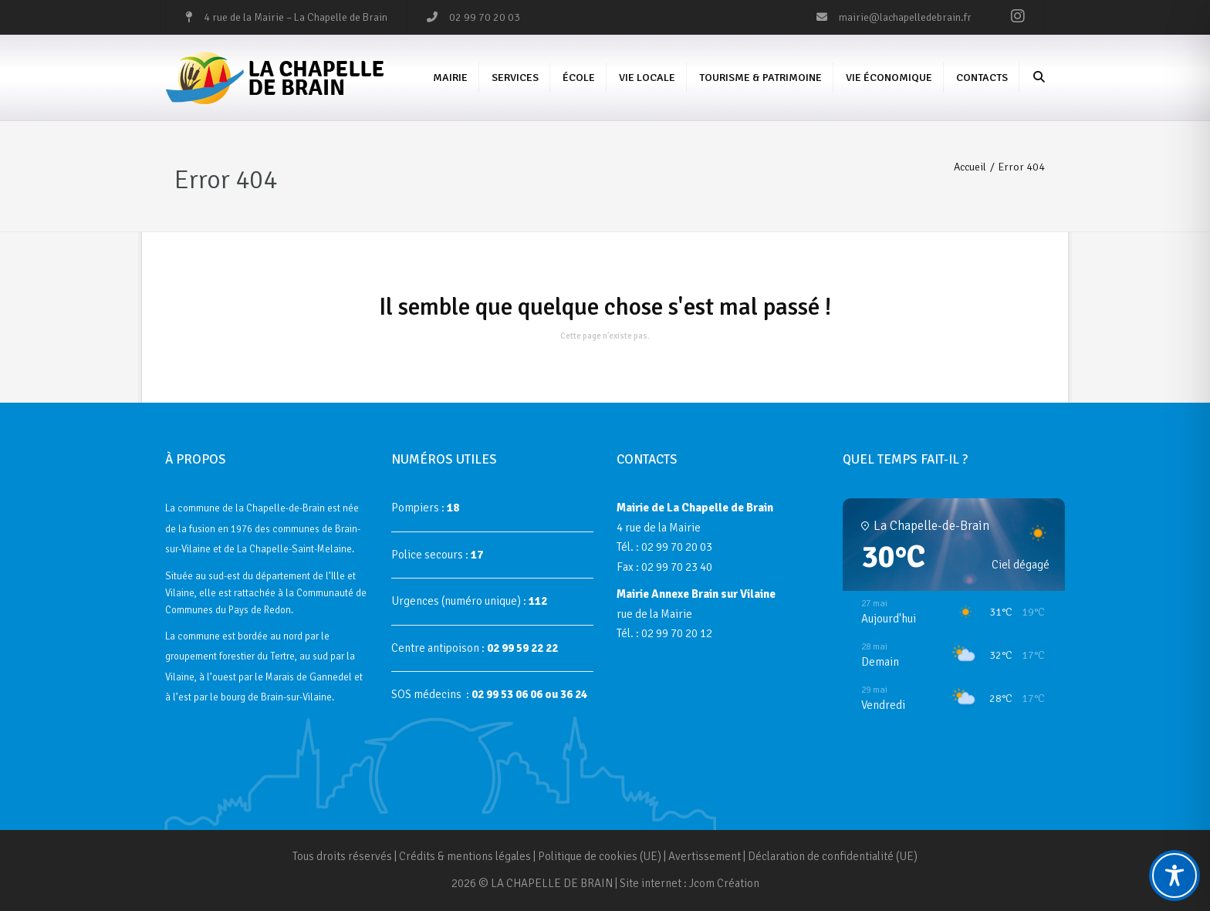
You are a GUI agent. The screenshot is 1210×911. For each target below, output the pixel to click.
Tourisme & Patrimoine (760, 77)
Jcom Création (724, 883)
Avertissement (704, 856)
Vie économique (889, 77)
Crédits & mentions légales (465, 856)
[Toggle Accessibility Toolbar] (1174, 875)
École (579, 77)
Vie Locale (647, 77)
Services (515, 77)
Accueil (970, 167)
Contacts (982, 77)
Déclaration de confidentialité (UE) (833, 856)
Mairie (450, 77)
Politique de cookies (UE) (599, 856)
